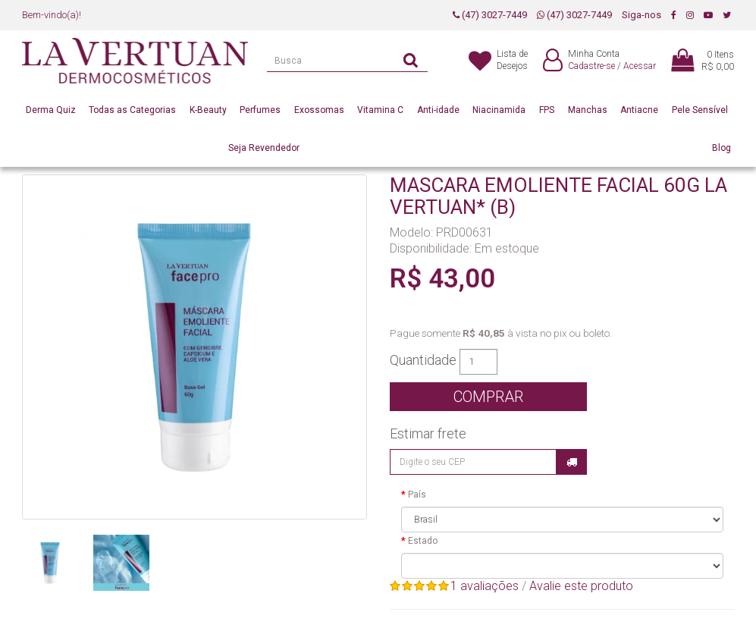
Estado (423, 540)
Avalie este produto (581, 586)
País (417, 494)
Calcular (571, 462)
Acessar (639, 66)
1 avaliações (484, 586)
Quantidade (423, 360)
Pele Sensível (700, 110)
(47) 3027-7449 (490, 14)
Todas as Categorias (132, 110)
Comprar (488, 397)
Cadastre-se (591, 66)
